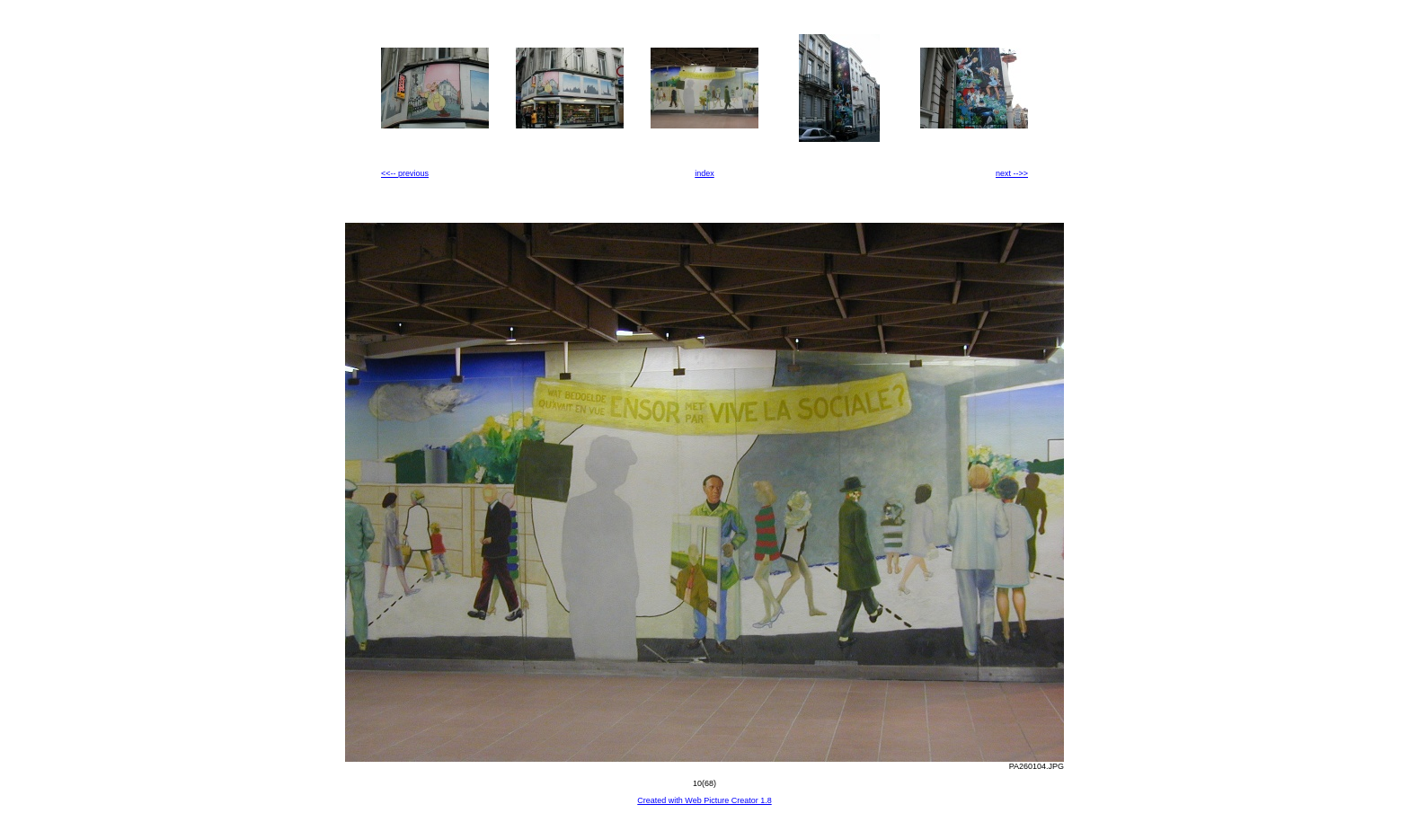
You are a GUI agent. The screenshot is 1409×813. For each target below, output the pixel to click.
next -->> (1012, 173)
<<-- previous (405, 173)
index (704, 173)
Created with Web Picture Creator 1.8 (704, 800)
